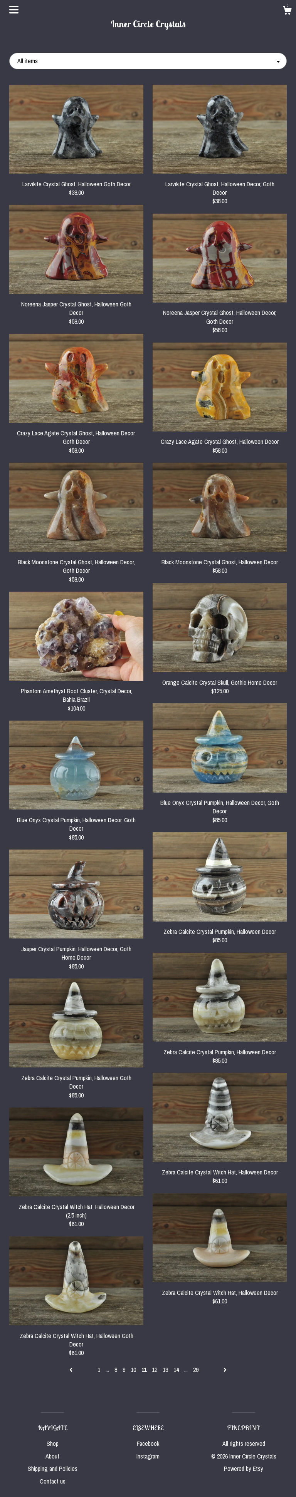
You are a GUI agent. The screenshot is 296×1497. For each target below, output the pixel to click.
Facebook (148, 1443)
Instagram (148, 1456)
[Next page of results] (225, 1369)
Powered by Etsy (243, 1468)
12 (154, 1369)
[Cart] (287, 11)
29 (195, 1369)
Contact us (53, 1481)
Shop (53, 1443)
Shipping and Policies (52, 1468)
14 (176, 1369)
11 (143, 1369)
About (52, 1456)
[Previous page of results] (71, 1369)
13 (165, 1369)
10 (133, 1369)
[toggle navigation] (13, 9)
